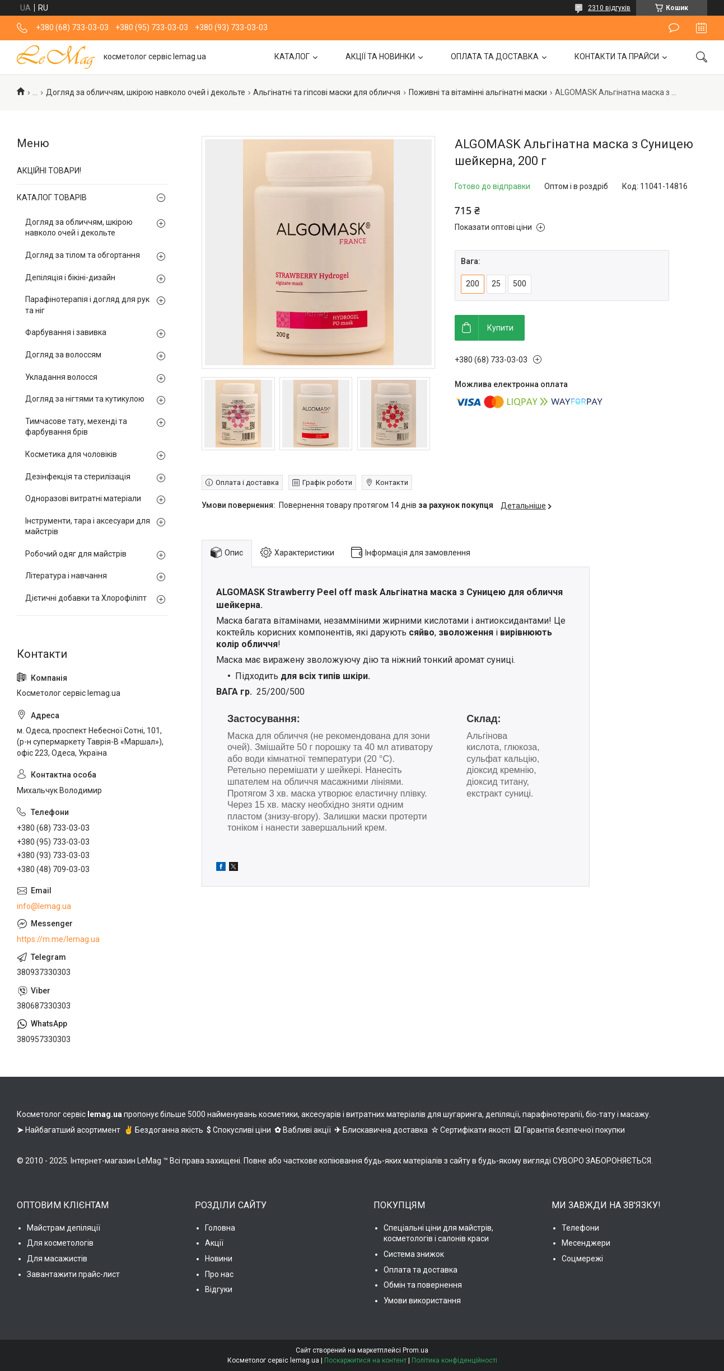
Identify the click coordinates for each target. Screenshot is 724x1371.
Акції (214, 1242)
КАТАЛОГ (292, 56)
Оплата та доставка (420, 1269)
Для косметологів (60, 1242)
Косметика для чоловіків (71, 454)
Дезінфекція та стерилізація (77, 476)
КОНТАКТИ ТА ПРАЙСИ (616, 56)
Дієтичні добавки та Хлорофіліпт (86, 597)
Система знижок (414, 1254)
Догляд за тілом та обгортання (82, 255)
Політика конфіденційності (454, 1360)
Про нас (219, 1274)
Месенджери (586, 1242)
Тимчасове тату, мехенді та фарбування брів (76, 427)
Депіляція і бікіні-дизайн (70, 277)
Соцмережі (582, 1258)
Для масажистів (57, 1258)
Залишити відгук (674, 28)
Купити (500, 327)
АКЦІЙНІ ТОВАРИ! (49, 170)
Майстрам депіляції (63, 1227)
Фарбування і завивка (65, 332)
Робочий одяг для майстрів (76, 553)
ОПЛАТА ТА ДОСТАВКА (495, 56)
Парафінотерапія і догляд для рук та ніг (87, 305)
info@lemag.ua (44, 906)
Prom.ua (415, 1350)
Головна (220, 1227)
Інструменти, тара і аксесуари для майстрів (87, 526)
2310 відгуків (609, 8)
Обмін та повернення (423, 1284)
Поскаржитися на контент (365, 1360)
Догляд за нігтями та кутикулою (84, 398)
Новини (218, 1258)
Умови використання (422, 1300)
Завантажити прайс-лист (73, 1274)
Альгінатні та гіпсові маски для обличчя (326, 92)
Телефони (580, 1227)
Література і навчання (66, 575)
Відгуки (218, 1289)
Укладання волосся (61, 377)
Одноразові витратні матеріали (83, 498)
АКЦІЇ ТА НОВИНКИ (380, 56)
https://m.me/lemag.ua (58, 939)
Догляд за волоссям (63, 354)
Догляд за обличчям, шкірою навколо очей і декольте (145, 92)
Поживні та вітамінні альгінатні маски (478, 92)
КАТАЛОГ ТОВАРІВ (52, 197)
